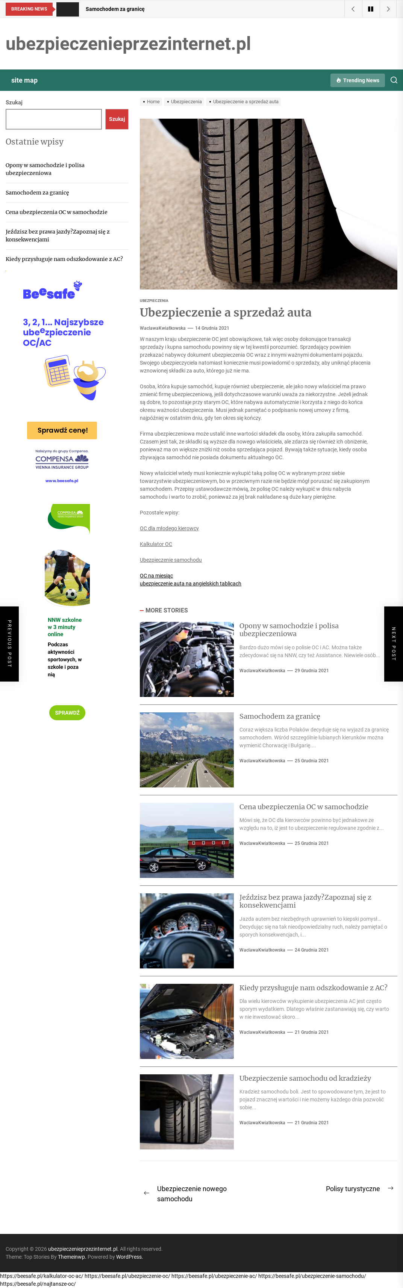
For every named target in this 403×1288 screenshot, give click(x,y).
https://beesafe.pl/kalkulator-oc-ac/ (41, 1276)
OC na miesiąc (156, 576)
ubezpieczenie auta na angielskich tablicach (190, 584)
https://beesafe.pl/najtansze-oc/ (38, 1284)
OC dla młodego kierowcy (169, 528)
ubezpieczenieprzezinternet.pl (128, 43)
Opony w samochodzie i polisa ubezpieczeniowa (289, 629)
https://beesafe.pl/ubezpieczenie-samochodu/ (312, 1276)
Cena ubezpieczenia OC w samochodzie (303, 806)
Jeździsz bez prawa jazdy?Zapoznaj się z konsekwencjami (305, 901)
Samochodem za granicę (279, 716)
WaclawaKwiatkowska (163, 328)
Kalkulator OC (156, 544)
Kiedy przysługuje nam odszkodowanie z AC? (313, 987)
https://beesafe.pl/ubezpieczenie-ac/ (214, 1276)
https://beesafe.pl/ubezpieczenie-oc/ (127, 1276)
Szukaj (14, 102)
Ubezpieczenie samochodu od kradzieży (305, 1078)
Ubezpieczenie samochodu (171, 560)
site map (24, 80)
